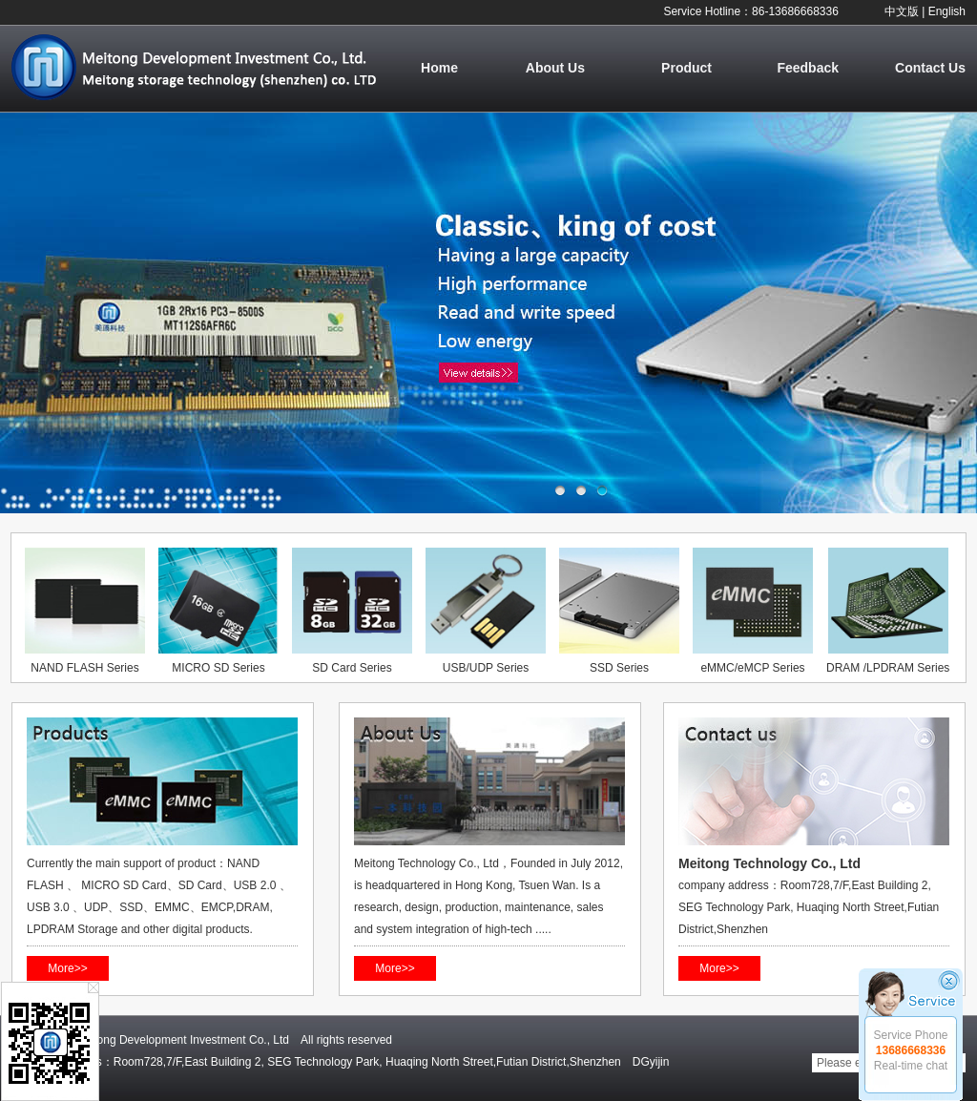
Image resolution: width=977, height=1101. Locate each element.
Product (686, 67)
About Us (555, 67)
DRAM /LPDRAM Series (887, 668)
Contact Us (930, 67)
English (947, 11)
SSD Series (619, 668)
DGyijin (651, 1062)
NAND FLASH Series (84, 668)
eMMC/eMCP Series (752, 668)
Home (439, 67)
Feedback (808, 67)
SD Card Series (351, 668)
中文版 (901, 11)
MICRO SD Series (218, 668)
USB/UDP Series (486, 668)
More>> (67, 968)
